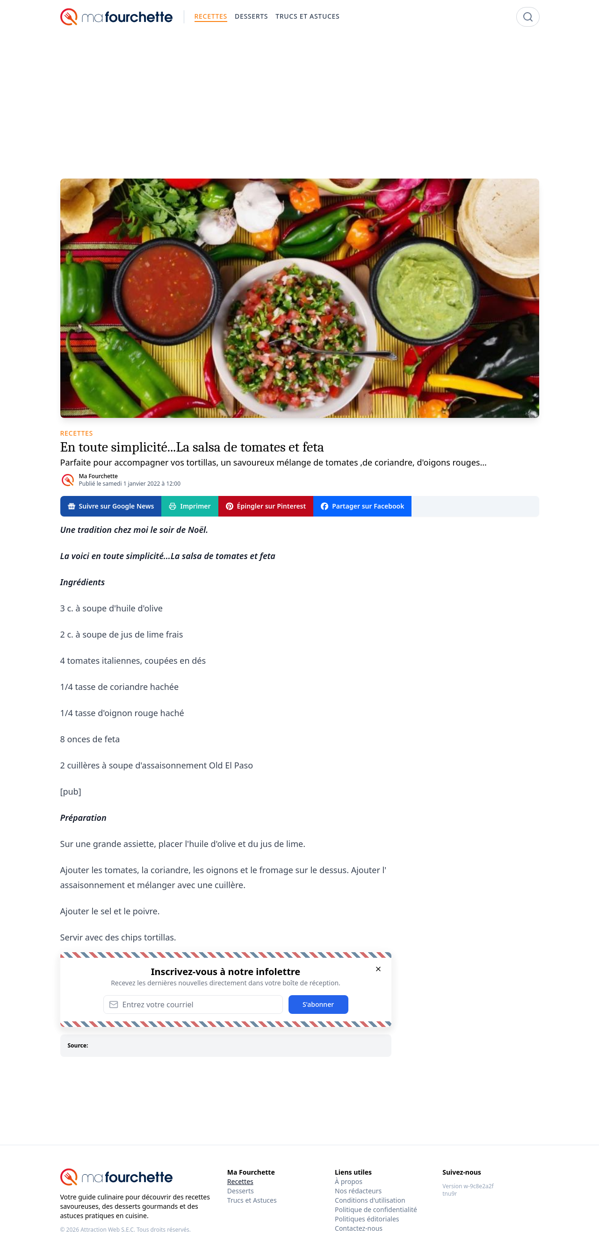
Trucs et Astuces (252, 1200)
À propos (348, 1181)
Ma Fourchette (98, 476)
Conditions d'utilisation (370, 1200)
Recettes (240, 1181)
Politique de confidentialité (376, 1209)
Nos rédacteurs (358, 1190)
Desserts (240, 1190)
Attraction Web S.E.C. (107, 1230)
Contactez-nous (358, 1228)
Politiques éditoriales (367, 1218)
